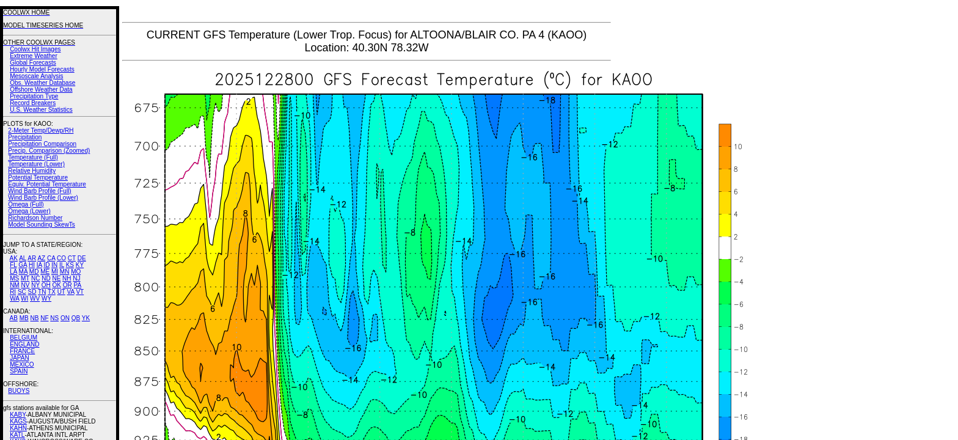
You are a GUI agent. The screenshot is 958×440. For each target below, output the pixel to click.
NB (34, 318)
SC (22, 291)
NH (66, 278)
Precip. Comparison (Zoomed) (49, 150)
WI (24, 298)
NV (25, 285)
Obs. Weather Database (42, 82)
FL (13, 265)
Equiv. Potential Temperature (47, 184)
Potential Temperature (38, 177)
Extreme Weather (33, 56)
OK (56, 285)
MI (54, 271)
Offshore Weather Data (41, 89)
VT (80, 291)
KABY (18, 414)
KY (80, 265)
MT (25, 278)
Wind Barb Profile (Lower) (43, 197)
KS (70, 265)
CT (72, 258)
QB (75, 318)
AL (22, 258)
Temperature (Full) (33, 157)
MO (76, 271)
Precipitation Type (34, 96)
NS (54, 318)
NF (44, 318)
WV (35, 298)
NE (56, 278)
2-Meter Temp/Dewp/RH (40, 130)
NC (35, 278)
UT (61, 291)
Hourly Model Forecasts (42, 69)
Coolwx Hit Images (35, 49)
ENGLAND (24, 344)
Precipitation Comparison (42, 144)
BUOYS (18, 390)
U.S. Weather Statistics (41, 109)
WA (14, 298)
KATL (17, 434)
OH (46, 285)
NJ (76, 278)
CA (51, 258)
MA (23, 271)
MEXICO (22, 364)
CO (61, 258)
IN (54, 265)
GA (22, 265)
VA (71, 291)
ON (65, 318)
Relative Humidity (32, 170)
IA (39, 265)
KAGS (18, 421)
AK (14, 258)
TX (52, 291)
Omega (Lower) (29, 211)
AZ (41, 258)
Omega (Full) (25, 204)
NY (35, 285)
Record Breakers (33, 103)
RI (13, 291)
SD (32, 291)
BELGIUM (23, 337)
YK (86, 318)
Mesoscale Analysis (36, 76)
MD (34, 271)
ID (46, 265)
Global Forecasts (33, 62)
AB (14, 318)
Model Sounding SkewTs (41, 224)
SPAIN (18, 371)
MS (14, 278)
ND (46, 278)
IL (61, 265)
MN (65, 271)
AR (31, 258)
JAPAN (19, 357)
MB (24, 318)
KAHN (18, 428)
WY (46, 298)
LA (13, 271)
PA (77, 285)
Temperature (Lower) (36, 164)
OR (67, 285)
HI (32, 265)
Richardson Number (35, 218)
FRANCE (22, 351)
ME (44, 271)
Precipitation (25, 137)
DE (82, 258)
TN (42, 291)
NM (15, 285)
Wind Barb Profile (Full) (39, 191)
